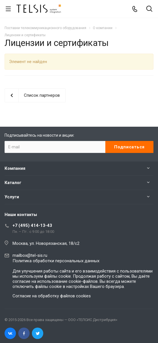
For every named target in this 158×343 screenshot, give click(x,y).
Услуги (12, 196)
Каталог (13, 182)
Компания (15, 168)
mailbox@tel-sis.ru (30, 255)
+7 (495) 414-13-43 (32, 225)
